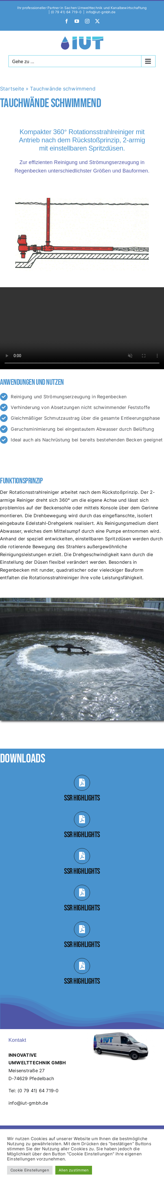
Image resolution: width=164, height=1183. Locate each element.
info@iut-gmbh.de (100, 12)
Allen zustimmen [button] (74, 1170)
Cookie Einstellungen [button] (29, 1170)
